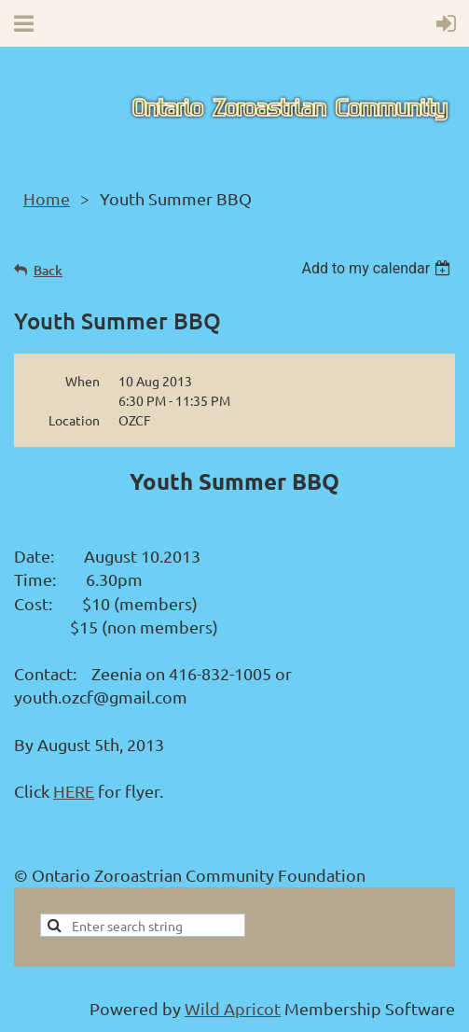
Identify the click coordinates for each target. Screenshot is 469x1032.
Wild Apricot (233, 1008)
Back (48, 270)
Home (46, 198)
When (82, 380)
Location (74, 419)
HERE (73, 791)
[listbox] (378, 268)
